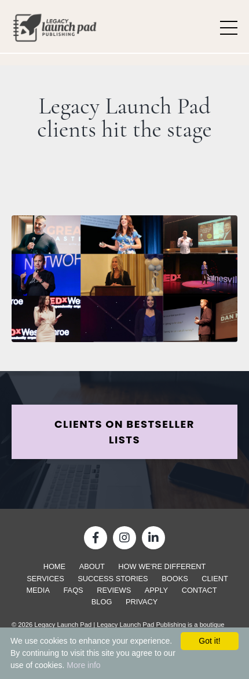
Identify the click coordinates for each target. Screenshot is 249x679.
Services (45, 578)
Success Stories (113, 578)
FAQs (73, 590)
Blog (101, 601)
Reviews (114, 590)
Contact (199, 590)
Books (175, 578)
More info (83, 665)
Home (54, 566)
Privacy (142, 601)
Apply (156, 590)
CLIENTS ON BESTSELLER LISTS (124, 432)
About (92, 566)
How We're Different (162, 566)
